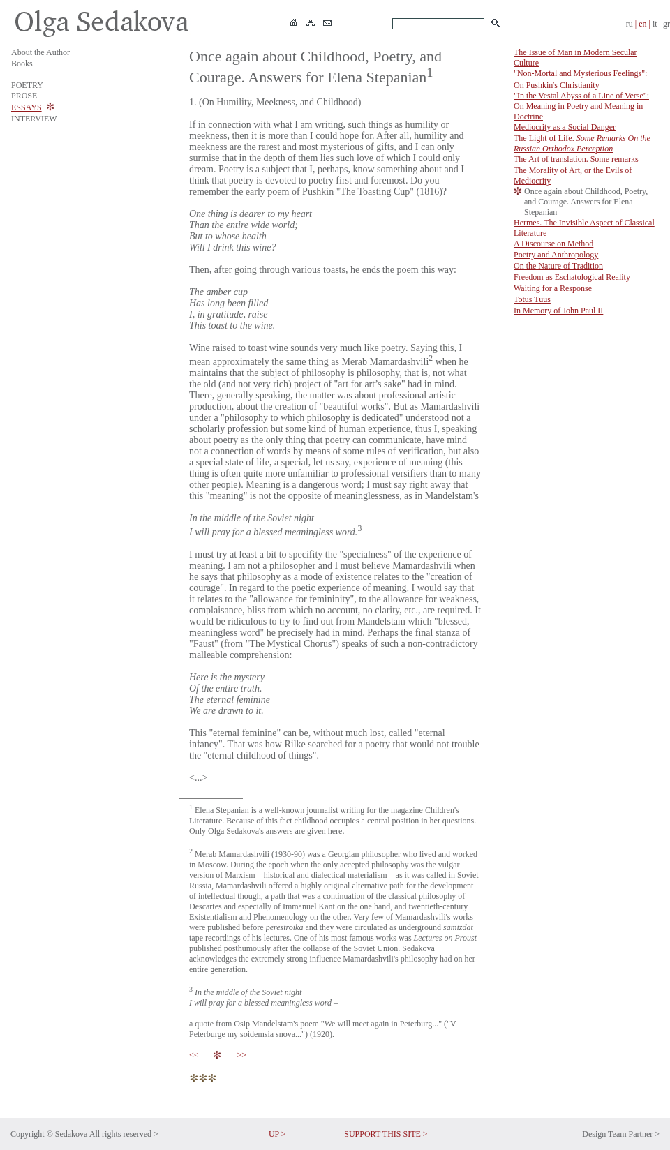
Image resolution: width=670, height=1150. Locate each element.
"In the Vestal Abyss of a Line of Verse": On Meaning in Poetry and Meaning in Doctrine (581, 106)
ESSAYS (26, 107)
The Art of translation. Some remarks (576, 159)
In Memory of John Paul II (558, 310)
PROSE (24, 95)
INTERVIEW (34, 119)
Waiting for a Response (553, 288)
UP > (277, 1134)
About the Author (40, 52)
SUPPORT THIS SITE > (385, 1134)
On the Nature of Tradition (558, 266)
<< (196, 1055)
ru (629, 24)
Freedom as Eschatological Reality (572, 277)
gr (666, 24)
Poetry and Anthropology (556, 255)
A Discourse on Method (553, 243)
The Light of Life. (582, 143)
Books (22, 63)
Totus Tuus (532, 299)
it (655, 24)
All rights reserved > (123, 1134)
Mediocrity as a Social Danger (565, 127)
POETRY (27, 85)
